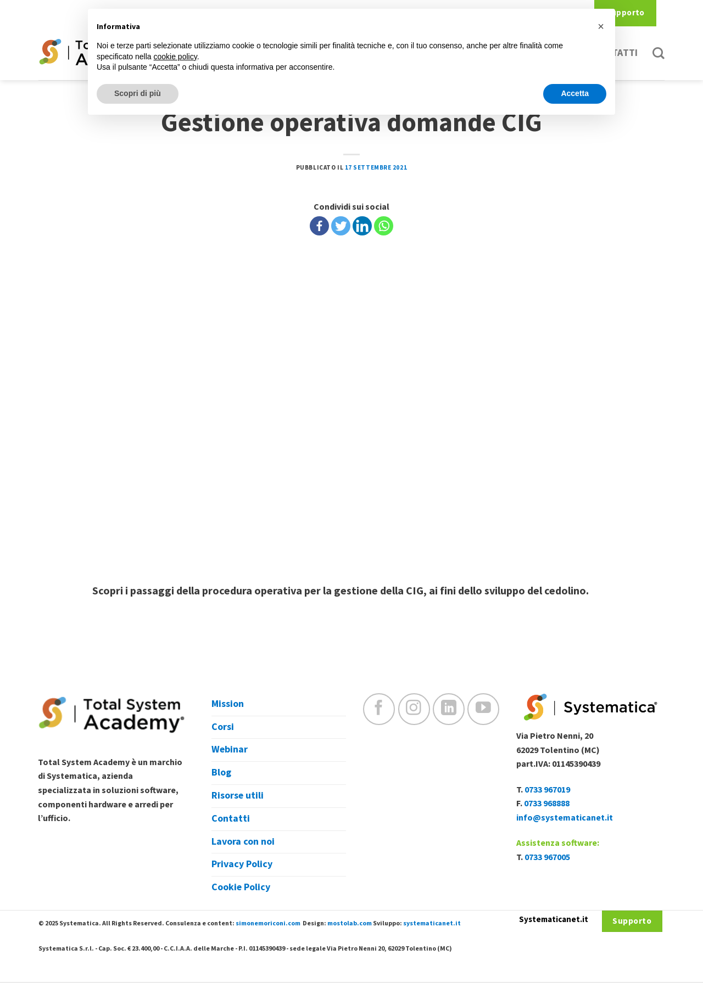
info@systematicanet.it (564, 818)
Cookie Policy (240, 887)
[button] (601, 26)
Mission (227, 704)
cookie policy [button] (175, 56)
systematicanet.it (432, 923)
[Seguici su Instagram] (414, 709)
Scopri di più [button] (137, 93)
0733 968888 (547, 803)
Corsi (222, 727)
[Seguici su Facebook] (379, 709)
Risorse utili (237, 795)
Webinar (229, 749)
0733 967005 (547, 857)
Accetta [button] (575, 93)
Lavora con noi (243, 842)
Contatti (230, 818)
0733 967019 (547, 790)
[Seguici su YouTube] (483, 709)
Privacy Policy (241, 864)
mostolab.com (349, 923)
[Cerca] (658, 53)
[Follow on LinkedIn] (449, 709)
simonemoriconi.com (268, 923)
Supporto (625, 13)
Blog (221, 772)
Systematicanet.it (553, 919)
